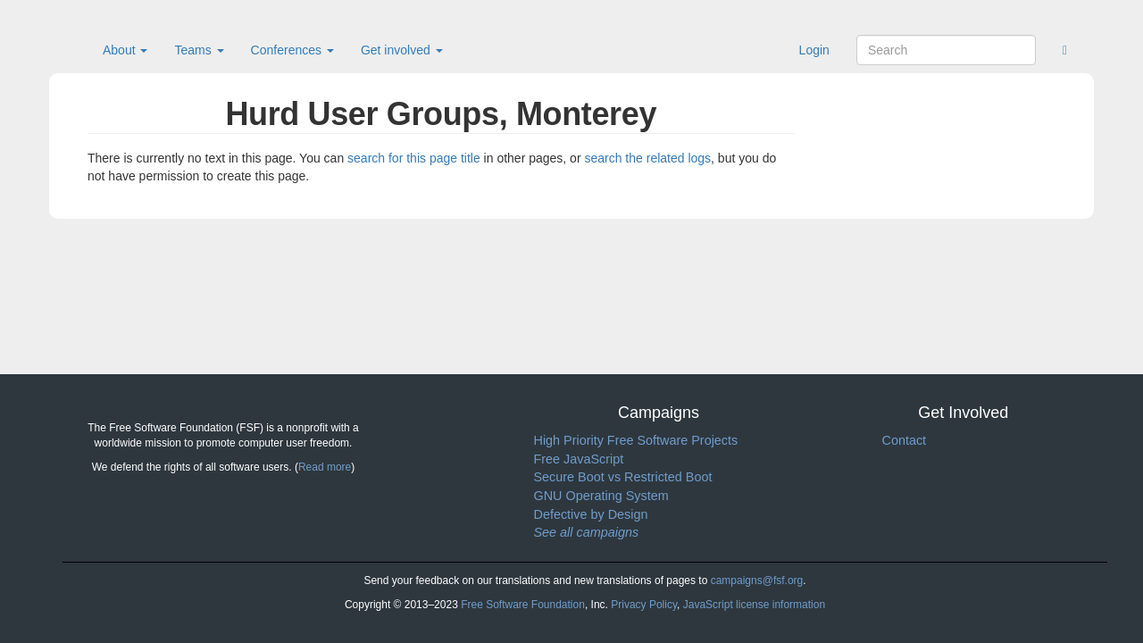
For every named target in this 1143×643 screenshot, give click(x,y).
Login (814, 50)
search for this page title (413, 158)
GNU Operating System (601, 496)
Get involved (402, 50)
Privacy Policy (644, 604)
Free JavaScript (579, 459)
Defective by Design (591, 514)
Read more (324, 467)
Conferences (292, 50)
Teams (198, 50)
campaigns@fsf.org (757, 580)
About (125, 50)
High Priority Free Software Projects (636, 440)
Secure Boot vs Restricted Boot (623, 477)
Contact (904, 440)
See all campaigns (586, 532)
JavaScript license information (754, 604)
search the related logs (647, 158)
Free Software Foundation (523, 604)
